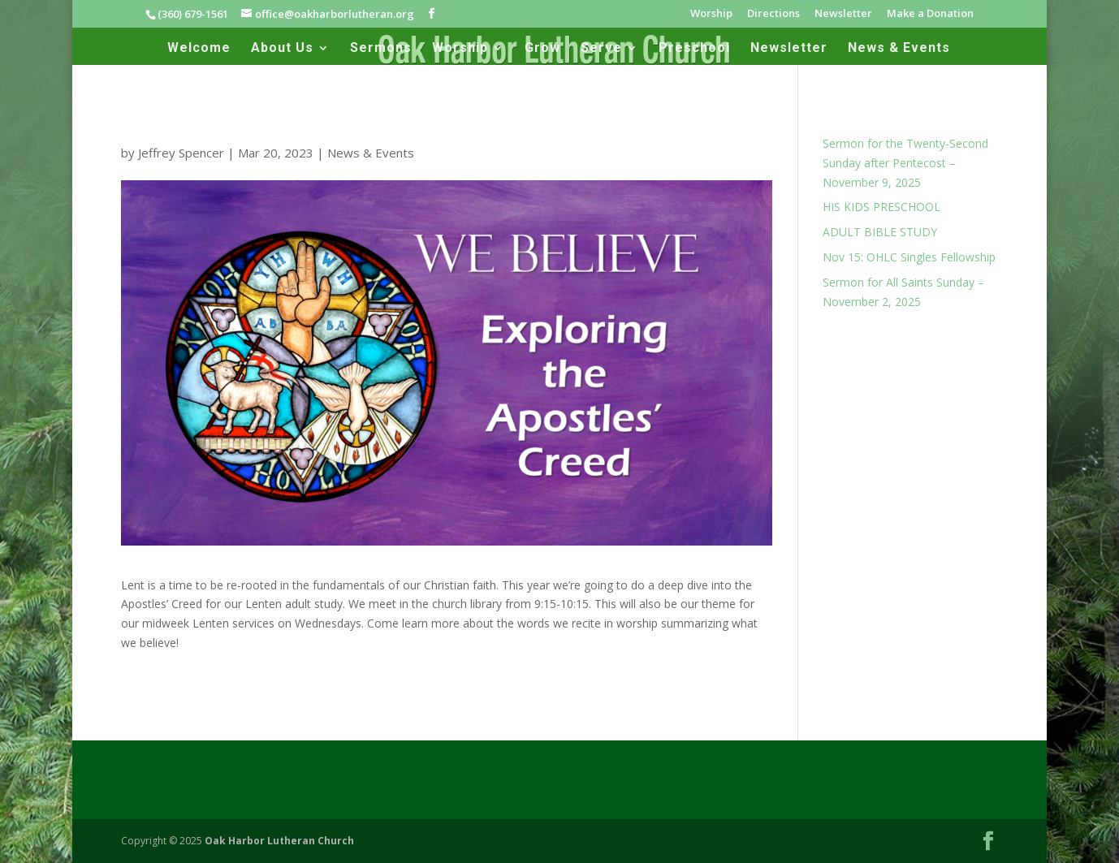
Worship (711, 14)
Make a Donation (930, 14)
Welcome (199, 48)
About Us (282, 48)
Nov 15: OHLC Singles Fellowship (909, 257)
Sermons (381, 48)
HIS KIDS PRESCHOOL (881, 206)
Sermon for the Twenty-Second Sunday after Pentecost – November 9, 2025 (905, 163)
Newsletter (843, 14)
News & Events (899, 48)
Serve (601, 48)
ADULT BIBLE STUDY (880, 231)
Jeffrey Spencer (181, 153)
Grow (542, 48)
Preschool (694, 48)
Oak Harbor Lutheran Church (279, 841)
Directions (773, 14)
